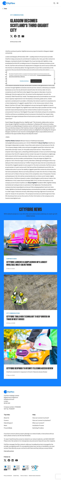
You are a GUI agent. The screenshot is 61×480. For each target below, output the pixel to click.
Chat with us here (9, 451)
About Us (6, 418)
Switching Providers (38, 428)
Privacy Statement (8, 475)
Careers (6, 420)
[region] (30, 77)
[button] (54, 3)
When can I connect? (38, 423)
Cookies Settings (24, 80)
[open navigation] (57, 3)
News (5, 425)
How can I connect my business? (41, 420)
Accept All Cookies (36, 80)
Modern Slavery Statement (34, 475)
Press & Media (8, 428)
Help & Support (8, 423)
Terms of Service (24, 475)
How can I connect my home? (40, 418)
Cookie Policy (16, 475)
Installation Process (38, 425)
